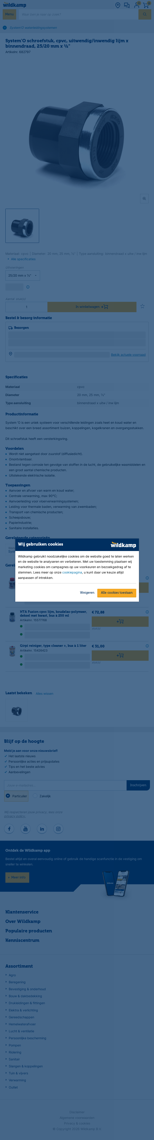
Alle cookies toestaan (117, 592)
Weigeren (87, 592)
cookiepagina (72, 572)
